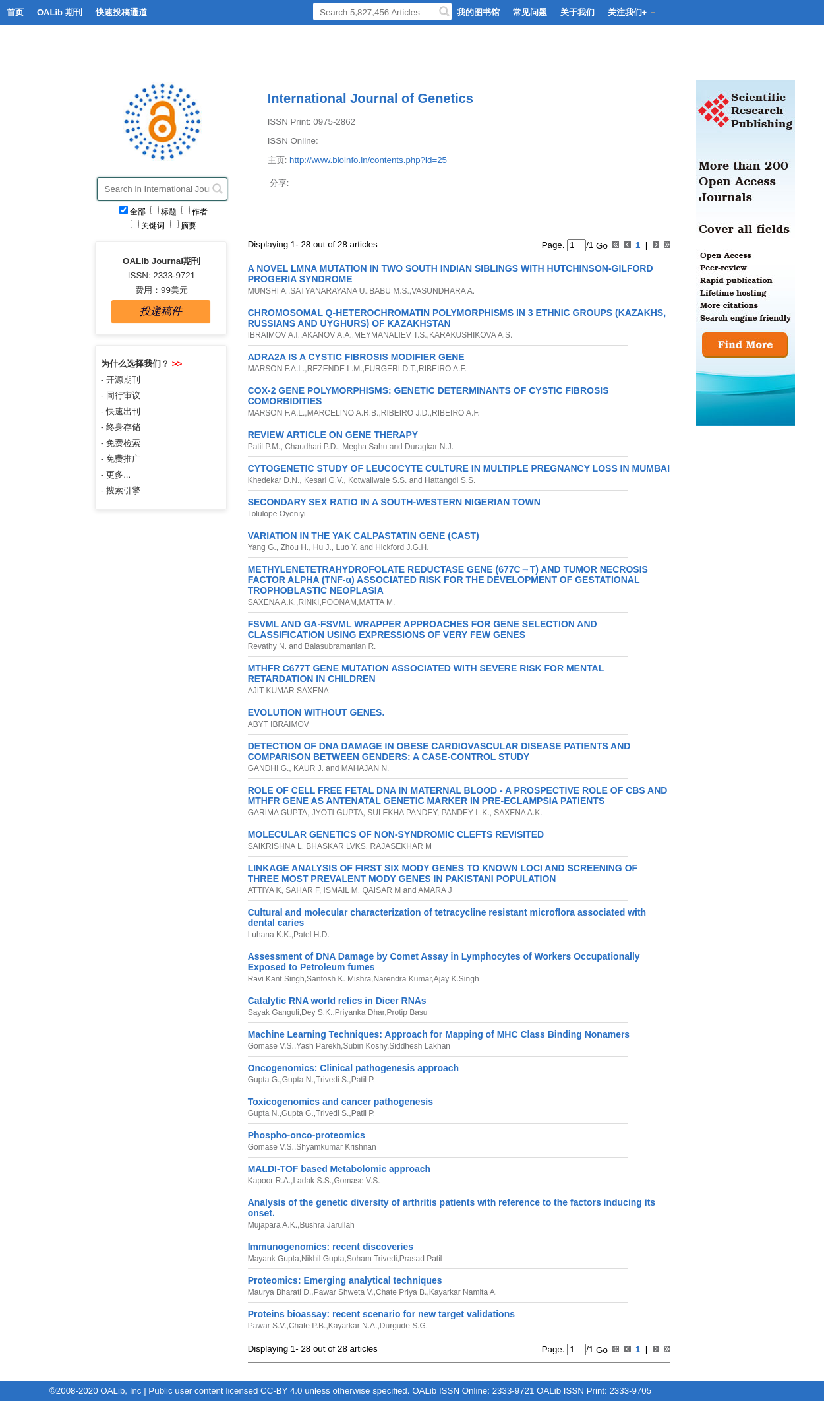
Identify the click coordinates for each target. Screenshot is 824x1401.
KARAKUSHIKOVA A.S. (471, 335)
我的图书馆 (478, 12)
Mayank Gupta (273, 1258)
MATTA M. (377, 602)
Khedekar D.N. (274, 480)
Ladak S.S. (312, 1180)
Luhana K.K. (269, 934)
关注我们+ (632, 12)
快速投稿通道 (121, 12)
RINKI (308, 602)
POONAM (339, 602)
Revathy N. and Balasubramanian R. (312, 646)
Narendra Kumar (402, 978)
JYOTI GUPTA (336, 812)
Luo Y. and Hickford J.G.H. (381, 547)
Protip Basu (406, 1012)
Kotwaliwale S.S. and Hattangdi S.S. (411, 480)
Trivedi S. (332, 1079)
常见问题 (530, 12)
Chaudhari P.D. (310, 446)
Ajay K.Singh (456, 978)
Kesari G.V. (323, 480)
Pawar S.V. (267, 1325)
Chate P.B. (307, 1325)
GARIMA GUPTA (277, 812)
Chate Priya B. (401, 1292)
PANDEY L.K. (464, 812)
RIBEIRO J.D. (405, 413)
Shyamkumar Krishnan (336, 1147)
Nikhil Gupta (322, 1258)
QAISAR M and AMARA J (406, 890)
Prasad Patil (420, 1258)
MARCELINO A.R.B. (343, 413)
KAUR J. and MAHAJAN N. (340, 768)
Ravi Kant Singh (276, 978)
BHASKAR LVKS (335, 846)
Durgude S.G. (404, 1325)
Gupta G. (264, 1079)
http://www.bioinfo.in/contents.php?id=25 (368, 160)
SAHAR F (301, 890)
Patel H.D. (311, 934)
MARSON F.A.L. (276, 368)
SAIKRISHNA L (275, 846)
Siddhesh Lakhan (419, 1046)
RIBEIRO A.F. (443, 368)
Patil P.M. (264, 446)
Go (600, 245)
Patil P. (363, 1079)
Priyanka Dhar (359, 1012)
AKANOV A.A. (326, 335)
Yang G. (262, 547)
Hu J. (321, 547)
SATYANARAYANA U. (328, 291)
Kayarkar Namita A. (463, 1292)
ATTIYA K (264, 890)
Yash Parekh (318, 1046)
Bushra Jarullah (326, 1225)
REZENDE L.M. (335, 368)
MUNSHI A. (268, 291)
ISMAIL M (339, 890)
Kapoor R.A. (269, 1180)
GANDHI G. (268, 768)
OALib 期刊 (59, 12)
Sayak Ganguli (273, 1012)
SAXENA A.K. (272, 602)
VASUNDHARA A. (443, 291)
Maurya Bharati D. (280, 1292)
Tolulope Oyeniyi (277, 513)
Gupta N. (298, 1079)
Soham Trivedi (372, 1258)
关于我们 (577, 12)
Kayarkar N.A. (353, 1325)
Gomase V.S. (271, 1046)
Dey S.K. (316, 1012)
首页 (15, 12)
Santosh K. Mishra (339, 978)
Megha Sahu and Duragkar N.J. (397, 446)
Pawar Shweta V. (344, 1292)
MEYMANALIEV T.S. (390, 335)
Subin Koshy (365, 1046)
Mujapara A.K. (272, 1225)
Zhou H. (293, 547)
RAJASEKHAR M (400, 846)
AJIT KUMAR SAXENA (288, 690)
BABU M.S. (389, 291)
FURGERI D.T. (391, 368)
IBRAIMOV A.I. (274, 335)
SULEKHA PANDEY (401, 812)
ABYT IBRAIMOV (278, 724)
